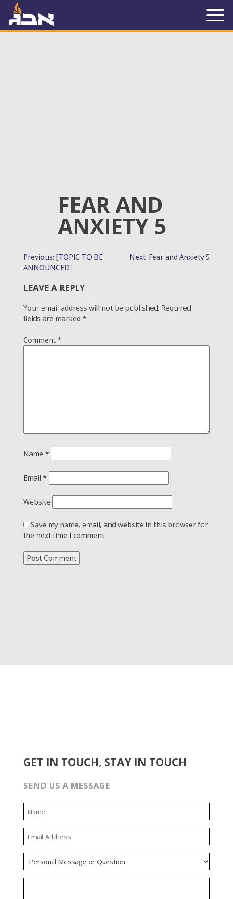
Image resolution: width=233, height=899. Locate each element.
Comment (42, 340)
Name (36, 454)
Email (35, 478)
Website (36, 502)
